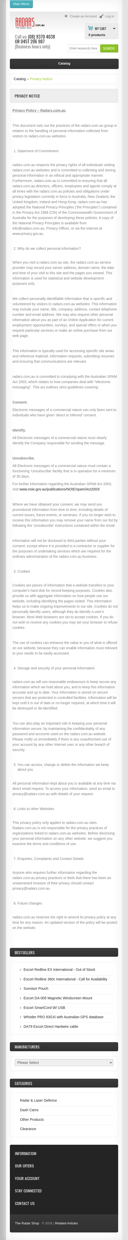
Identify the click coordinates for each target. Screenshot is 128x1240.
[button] (109, 48)
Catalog (20, 79)
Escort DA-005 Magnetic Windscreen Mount (57, 998)
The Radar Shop (27, 1223)
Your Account (27, 1178)
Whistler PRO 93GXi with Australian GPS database (63, 1017)
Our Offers (24, 1165)
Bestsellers (25, 952)
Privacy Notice (41, 79)
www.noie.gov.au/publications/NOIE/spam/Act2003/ (59, 489)
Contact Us (25, 1203)
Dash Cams (29, 1110)
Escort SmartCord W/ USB (44, 1008)
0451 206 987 (33, 41)
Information (25, 1153)
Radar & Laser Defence (38, 1100)
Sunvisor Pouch (35, 988)
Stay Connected (28, 1190)
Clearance (28, 1129)
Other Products (32, 1120)
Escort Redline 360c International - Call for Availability (65, 979)
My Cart (101, 28)
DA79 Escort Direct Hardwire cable (50, 1027)
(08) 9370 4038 (41, 36)
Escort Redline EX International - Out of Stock (59, 970)
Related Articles (66, 1223)
